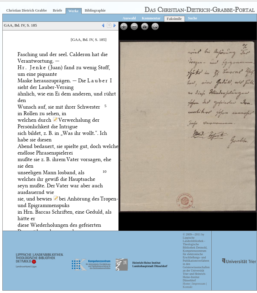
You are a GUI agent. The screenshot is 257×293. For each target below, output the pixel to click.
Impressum (198, 283)
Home (186, 283)
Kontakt (187, 287)
